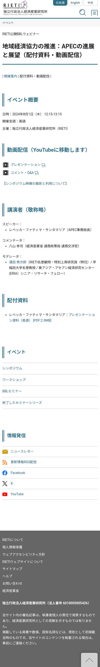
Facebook (18, 473)
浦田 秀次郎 (17, 262)
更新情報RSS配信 (23, 462)
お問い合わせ (12, 583)
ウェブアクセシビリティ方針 (23, 554)
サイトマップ (12, 569)
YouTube (17, 494)
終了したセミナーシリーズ (22, 403)
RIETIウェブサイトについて (22, 562)
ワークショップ (14, 380)
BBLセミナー (12, 391)
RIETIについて (12, 540)
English (75, 2)
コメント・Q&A (24, 173)
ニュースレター (22, 451)
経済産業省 (10, 591)
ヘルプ (7, 576)
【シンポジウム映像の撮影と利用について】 (35, 183)
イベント (8, 23)
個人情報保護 (12, 547)
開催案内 (10, 76)
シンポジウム (12, 368)
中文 (90, 2)
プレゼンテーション (28, 165)
